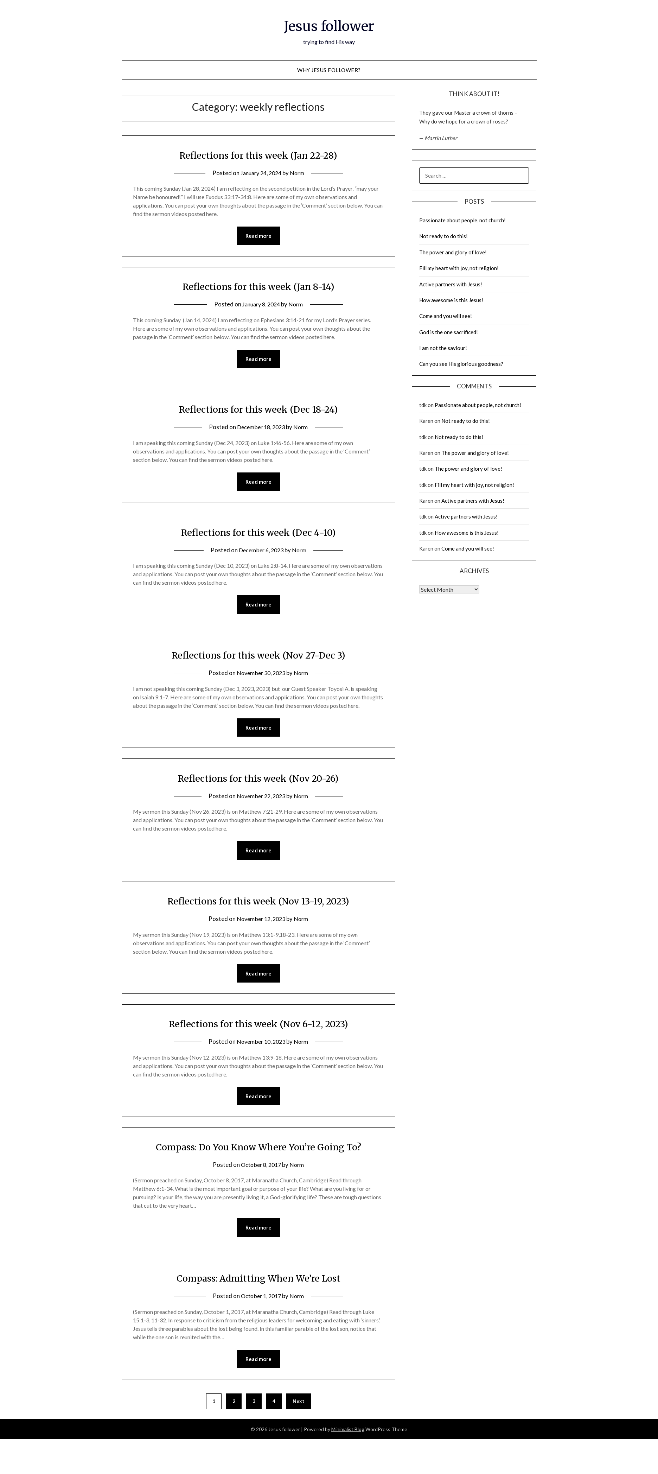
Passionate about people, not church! (462, 220)
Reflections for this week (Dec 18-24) (258, 410)
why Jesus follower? (329, 70)
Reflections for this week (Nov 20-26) (258, 780)
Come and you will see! (445, 316)
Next (299, 1406)
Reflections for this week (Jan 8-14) (258, 286)
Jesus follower (329, 25)
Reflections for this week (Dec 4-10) (258, 533)
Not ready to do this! (443, 236)
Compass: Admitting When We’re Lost (258, 1282)
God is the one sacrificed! (448, 332)
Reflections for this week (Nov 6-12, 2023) (258, 1027)
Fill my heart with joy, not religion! (459, 268)
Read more (258, 236)
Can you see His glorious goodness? (461, 364)
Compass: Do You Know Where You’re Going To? (258, 1150)
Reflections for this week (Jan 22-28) (258, 154)
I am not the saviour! (443, 348)
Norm (299, 173)
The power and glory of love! (453, 252)
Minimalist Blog (347, 1434)
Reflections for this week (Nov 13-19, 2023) (258, 903)
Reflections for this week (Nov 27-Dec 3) (258, 656)
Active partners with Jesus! (450, 284)
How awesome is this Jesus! (451, 300)
